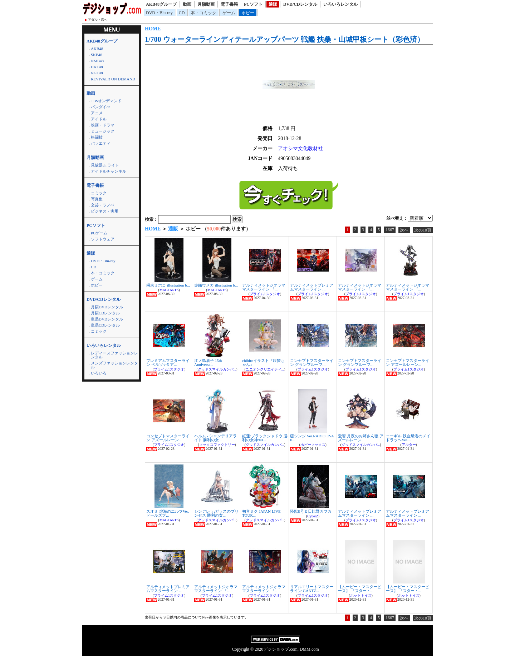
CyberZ (312, 516)
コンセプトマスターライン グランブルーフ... (311, 362)
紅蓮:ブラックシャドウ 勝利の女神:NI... (265, 438)
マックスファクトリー (217, 445)
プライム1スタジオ (265, 294)
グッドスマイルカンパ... (217, 369)
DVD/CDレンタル (300, 4)
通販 (273, 4)
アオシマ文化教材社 (300, 148)
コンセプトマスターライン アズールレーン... (407, 362)
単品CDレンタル (105, 325)
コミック (99, 193)
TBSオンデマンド (106, 101)
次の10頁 (422, 230)
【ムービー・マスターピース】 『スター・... (359, 589)
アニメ (97, 113)
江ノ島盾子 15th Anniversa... (208, 362)
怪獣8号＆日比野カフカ (311, 511)
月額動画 (206, 4)
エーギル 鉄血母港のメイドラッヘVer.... (408, 438)
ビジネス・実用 (104, 211)
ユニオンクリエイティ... (265, 369)
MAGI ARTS (169, 290)
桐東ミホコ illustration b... (168, 285)
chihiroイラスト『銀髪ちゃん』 (263, 362)
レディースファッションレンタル (114, 355)
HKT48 (97, 67)
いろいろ (99, 373)
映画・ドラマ (102, 125)
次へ (404, 230)
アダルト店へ (97, 19)
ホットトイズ (361, 595)
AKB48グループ (161, 4)
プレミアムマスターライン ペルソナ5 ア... (168, 362)
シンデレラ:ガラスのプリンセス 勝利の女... (216, 513)
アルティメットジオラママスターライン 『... (263, 287)
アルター (409, 445)
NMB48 (97, 61)
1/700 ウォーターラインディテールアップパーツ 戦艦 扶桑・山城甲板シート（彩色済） (284, 39)
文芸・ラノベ (102, 205)
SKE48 (96, 55)
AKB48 (97, 48)
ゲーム (228, 12)
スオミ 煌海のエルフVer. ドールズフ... (167, 513)
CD (182, 12)
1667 (390, 229)
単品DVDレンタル (107, 319)
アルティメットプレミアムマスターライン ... (311, 287)
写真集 (97, 199)
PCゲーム (99, 233)
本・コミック (203, 12)
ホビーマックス (312, 445)
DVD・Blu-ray (159, 12)
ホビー (247, 12)
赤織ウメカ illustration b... (216, 285)
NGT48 (97, 73)
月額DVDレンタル (107, 307)
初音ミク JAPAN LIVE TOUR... (261, 513)
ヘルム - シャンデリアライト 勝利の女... (215, 438)
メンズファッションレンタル (114, 365)
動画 (187, 4)
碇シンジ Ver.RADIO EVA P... (312, 438)
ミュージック (102, 131)
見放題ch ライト (105, 165)
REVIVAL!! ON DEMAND (113, 79)
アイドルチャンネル (108, 171)
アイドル (99, 119)
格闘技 (97, 137)
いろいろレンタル (340, 4)
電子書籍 (229, 4)
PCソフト (253, 4)
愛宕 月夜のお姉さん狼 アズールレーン (360, 438)
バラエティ (101, 143)
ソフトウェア (102, 239)
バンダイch (100, 107)
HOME (153, 28)
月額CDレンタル (105, 313)
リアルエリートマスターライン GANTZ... (311, 589)
